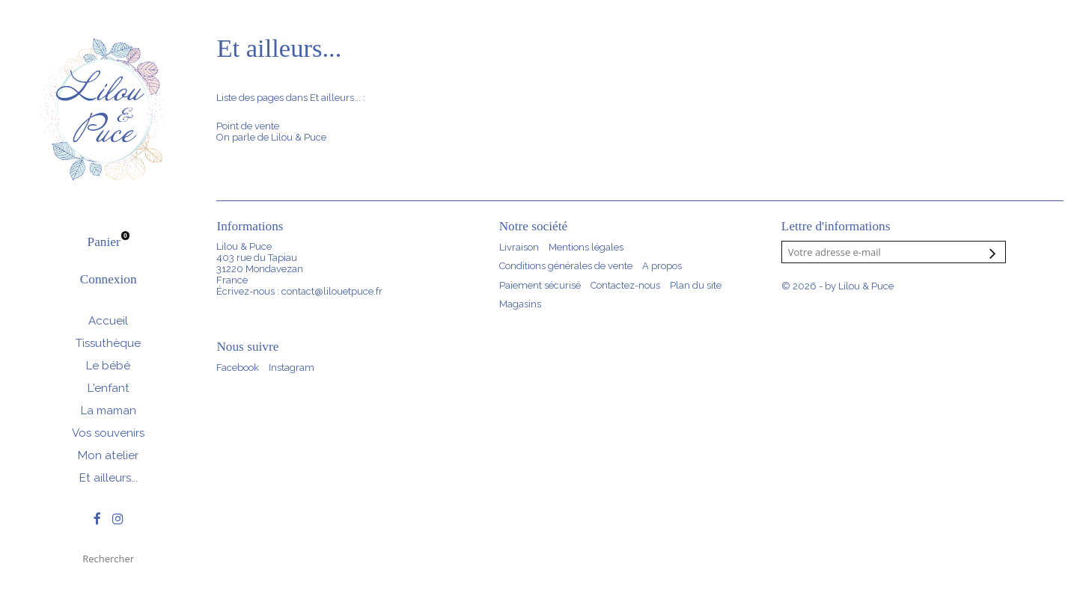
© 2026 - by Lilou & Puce (837, 286)
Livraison (519, 247)
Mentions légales (586, 247)
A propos (662, 265)
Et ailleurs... (108, 478)
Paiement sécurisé (540, 285)
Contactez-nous (625, 285)
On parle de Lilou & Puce (271, 137)
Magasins (520, 304)
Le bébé (108, 365)
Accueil (108, 321)
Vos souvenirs (108, 433)
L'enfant (108, 388)
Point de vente (247, 126)
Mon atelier (108, 455)
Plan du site (696, 285)
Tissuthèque (108, 343)
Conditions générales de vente (565, 265)
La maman (108, 410)
